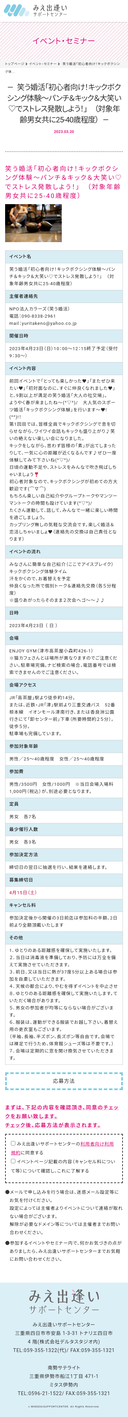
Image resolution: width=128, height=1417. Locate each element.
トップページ (15, 64)
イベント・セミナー (43, 64)
